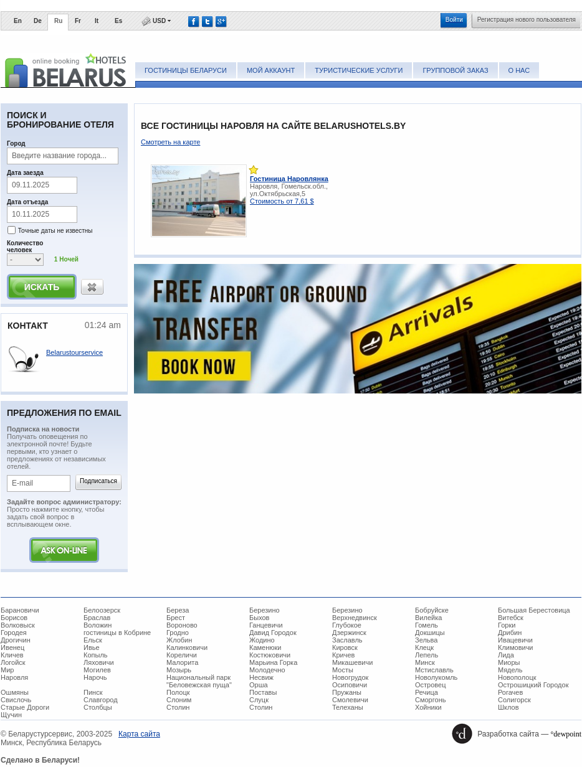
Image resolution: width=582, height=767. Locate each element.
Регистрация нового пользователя (526, 19)
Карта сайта (139, 734)
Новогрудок (350, 677)
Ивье (91, 647)
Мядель (510, 670)
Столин (177, 707)
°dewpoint (566, 734)
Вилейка (428, 617)
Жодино (262, 640)
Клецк (424, 647)
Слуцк (259, 699)
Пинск (92, 692)
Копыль (95, 655)
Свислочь (16, 699)
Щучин (11, 714)
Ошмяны (15, 692)
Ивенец (12, 647)
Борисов (14, 617)
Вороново (182, 625)
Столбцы (97, 707)
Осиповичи (349, 685)
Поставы (263, 692)
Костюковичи (269, 655)
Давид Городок (273, 632)
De (38, 20)
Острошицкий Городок (533, 685)
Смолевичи (350, 699)
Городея (14, 632)
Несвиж (261, 677)
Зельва (426, 640)
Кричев (343, 655)
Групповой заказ (455, 70)
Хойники (428, 707)
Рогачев (510, 692)
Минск (425, 662)
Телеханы (347, 707)
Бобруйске (432, 610)
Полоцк (178, 692)
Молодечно (267, 670)
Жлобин (179, 640)
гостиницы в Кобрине (117, 632)
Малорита (182, 662)
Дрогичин (16, 640)
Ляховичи (98, 662)
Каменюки (265, 647)
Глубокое (346, 625)
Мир (7, 670)
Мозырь (178, 670)
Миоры (509, 662)
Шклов (508, 707)
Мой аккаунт (271, 70)
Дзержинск (349, 632)
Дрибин (510, 632)
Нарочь (95, 677)
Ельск (92, 640)
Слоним (178, 699)
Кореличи (181, 655)
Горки (506, 625)
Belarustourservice (74, 352)
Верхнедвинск (354, 617)
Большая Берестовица (534, 610)
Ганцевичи (266, 625)
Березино (264, 610)
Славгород (100, 699)
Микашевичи (352, 662)
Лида (506, 655)
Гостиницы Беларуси (186, 70)
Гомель (426, 625)
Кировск (345, 647)
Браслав (96, 617)
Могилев (97, 670)
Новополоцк (517, 677)
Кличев (12, 655)
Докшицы (430, 632)
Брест (175, 617)
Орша (258, 685)
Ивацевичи (515, 640)
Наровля (14, 677)
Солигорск (514, 699)
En (18, 20)
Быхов (259, 617)
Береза (177, 610)
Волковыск (18, 625)
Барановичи (20, 610)
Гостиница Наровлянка (289, 178)
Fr (78, 20)
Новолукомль (436, 677)
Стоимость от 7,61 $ (282, 201)
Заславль (347, 640)
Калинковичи (187, 647)
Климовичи (515, 647)
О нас (519, 70)
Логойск (13, 662)
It (96, 20)
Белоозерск (101, 610)
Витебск (510, 617)
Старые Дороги (25, 707)
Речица (426, 692)
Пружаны (346, 692)
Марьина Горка (273, 662)
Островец (430, 685)
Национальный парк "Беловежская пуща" (199, 681)
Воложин (97, 625)
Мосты (342, 670)
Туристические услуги (359, 70)
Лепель (426, 655)
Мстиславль (434, 670)
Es (118, 20)
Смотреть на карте (170, 142)
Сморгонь (430, 699)
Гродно (177, 632)
